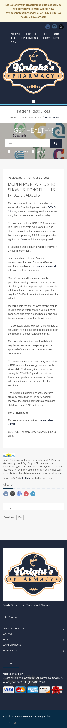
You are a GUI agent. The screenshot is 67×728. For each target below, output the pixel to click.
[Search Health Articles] (27, 143)
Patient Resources (31, 117)
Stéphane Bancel (46, 266)
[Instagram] (54, 26)
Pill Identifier (41, 34)
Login (13, 42)
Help (28, 34)
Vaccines (9, 517)
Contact (7, 634)
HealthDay (26, 478)
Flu (20, 517)
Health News (18, 152)
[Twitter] (61, 26)
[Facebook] (47, 26)
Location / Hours (29, 38)
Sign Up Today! (50, 38)
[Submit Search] (56, 143)
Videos (38, 152)
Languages (16, 34)
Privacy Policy (11, 650)
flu (22, 239)
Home (13, 117)
